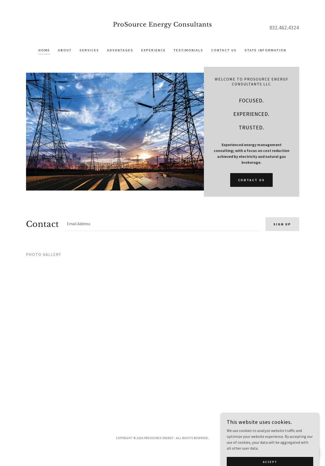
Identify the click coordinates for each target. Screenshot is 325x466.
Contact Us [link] (224, 50)
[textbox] (162, 224)
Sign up (282, 224)
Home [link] (44, 50)
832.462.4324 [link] (284, 27)
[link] (162, 36)
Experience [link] (153, 50)
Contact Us (251, 180)
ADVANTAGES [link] (120, 50)
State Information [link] (265, 50)
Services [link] (89, 50)
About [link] (65, 50)
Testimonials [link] (188, 50)
